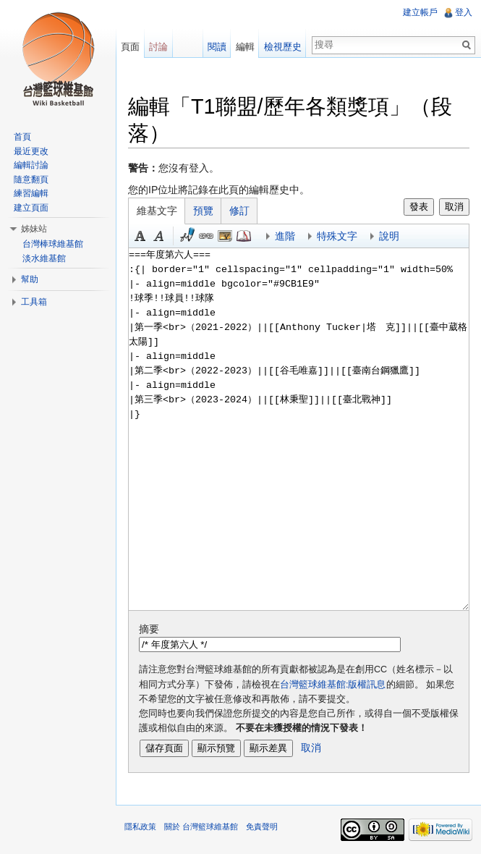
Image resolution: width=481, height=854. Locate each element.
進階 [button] (285, 236)
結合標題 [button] (225, 236)
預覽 (203, 210)
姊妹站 (34, 229)
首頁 (22, 137)
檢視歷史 (283, 46)
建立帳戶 (420, 12)
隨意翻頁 (31, 179)
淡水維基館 (44, 258)
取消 (454, 206)
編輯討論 (31, 165)
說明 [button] (389, 236)
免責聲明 (262, 826)
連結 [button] (206, 236)
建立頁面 (31, 208)
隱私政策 (140, 826)
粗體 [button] (140, 236)
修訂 (239, 210)
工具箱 (34, 302)
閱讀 (217, 46)
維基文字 (157, 210)
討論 (158, 46)
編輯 (245, 46)
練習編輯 (31, 193)
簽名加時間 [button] (187, 236)
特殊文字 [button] (337, 236)
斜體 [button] (159, 236)
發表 (418, 206)
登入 (463, 12)
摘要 (149, 629)
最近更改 (31, 151)
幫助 (29, 279)
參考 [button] (243, 236)
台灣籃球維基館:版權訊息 (333, 685)
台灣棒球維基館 (52, 244)
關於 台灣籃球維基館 (201, 826)
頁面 (130, 46)
